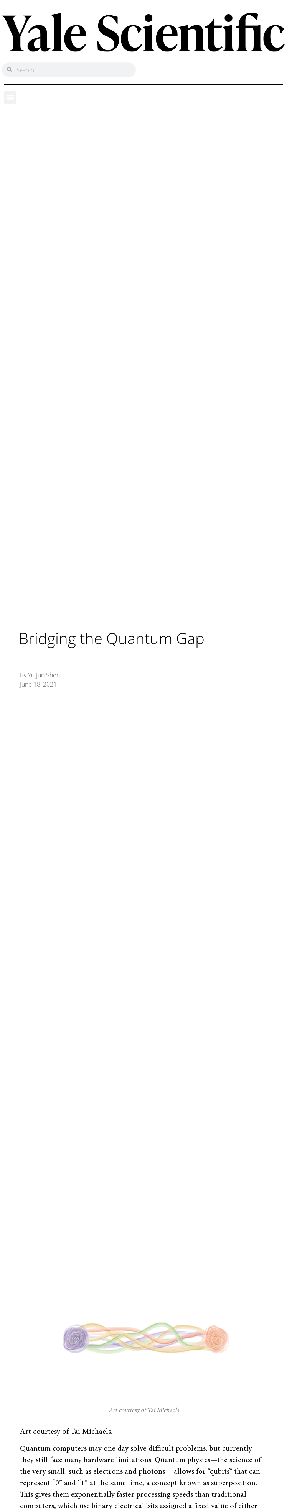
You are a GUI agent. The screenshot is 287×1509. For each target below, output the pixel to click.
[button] (10, 97)
